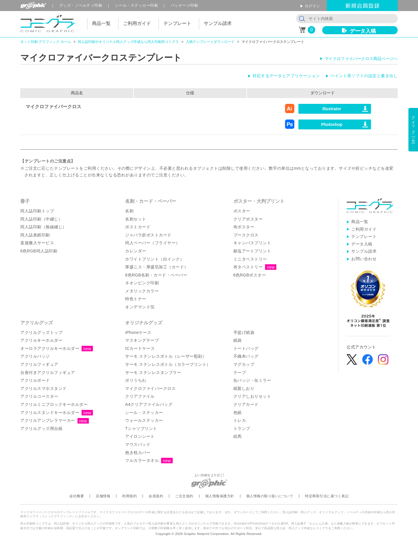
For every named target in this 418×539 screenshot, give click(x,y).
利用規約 (129, 496)
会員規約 (156, 496)
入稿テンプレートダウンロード (210, 42)
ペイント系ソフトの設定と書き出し (364, 75)
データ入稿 (363, 31)
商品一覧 (359, 221)
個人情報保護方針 (219, 496)
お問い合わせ (363, 258)
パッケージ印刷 (184, 5)
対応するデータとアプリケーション (286, 75)
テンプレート (363, 236)
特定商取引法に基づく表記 (327, 496)
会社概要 (76, 496)
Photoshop (331, 124)
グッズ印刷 (80, 5)
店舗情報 (103, 496)
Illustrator (331, 108)
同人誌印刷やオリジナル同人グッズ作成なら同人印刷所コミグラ (128, 42)
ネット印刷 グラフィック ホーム (45, 42)
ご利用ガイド (363, 229)
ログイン (312, 6)
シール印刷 (136, 5)
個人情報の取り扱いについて (269, 496)
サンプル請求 (363, 251)
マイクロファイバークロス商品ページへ (361, 58)
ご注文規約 (184, 496)
